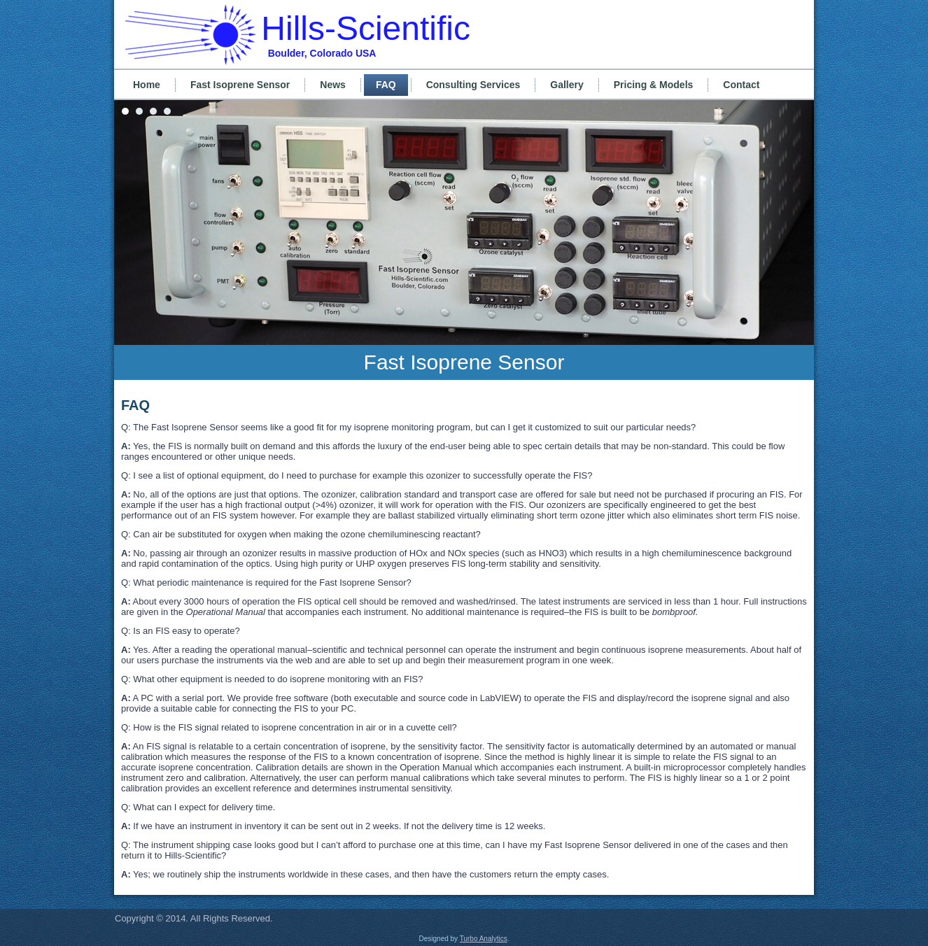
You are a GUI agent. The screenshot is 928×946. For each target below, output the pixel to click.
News (333, 84)
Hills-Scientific (365, 28)
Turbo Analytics (483, 939)
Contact (741, 84)
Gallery (566, 84)
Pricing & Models (654, 84)
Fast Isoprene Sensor (240, 84)
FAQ (386, 84)
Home (146, 84)
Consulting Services (473, 84)
